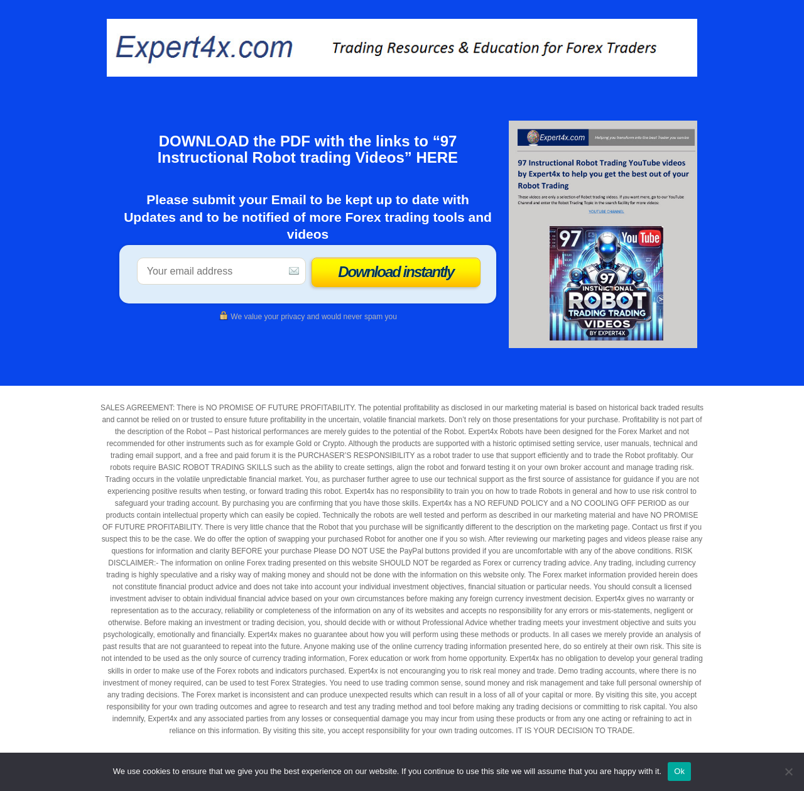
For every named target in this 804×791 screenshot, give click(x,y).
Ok (679, 771)
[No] (788, 771)
